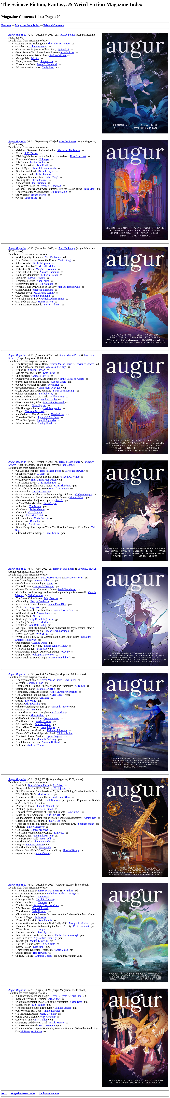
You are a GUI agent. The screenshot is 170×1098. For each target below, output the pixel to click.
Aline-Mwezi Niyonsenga (63, 691)
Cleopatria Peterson (43, 654)
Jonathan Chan (35, 682)
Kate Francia (45, 920)
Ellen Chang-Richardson (43, 479)
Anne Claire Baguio (58, 488)
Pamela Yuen (35, 524)
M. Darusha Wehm (44, 292)
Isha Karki (42, 165)
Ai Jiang (44, 697)
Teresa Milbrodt (39, 829)
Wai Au (35, 58)
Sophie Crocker (49, 399)
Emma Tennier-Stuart (55, 645)
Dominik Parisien (43, 835)
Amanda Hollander (52, 742)
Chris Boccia (41, 518)
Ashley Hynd (45, 423)
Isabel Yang (51, 177)
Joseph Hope (48, 727)
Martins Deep (45, 794)
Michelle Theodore (43, 289)
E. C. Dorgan (38, 929)
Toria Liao (76, 995)
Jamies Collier (37, 162)
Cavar (65, 651)
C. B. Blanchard (62, 485)
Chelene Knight (83, 494)
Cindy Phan (48, 67)
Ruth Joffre (40, 917)
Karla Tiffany (58, 712)
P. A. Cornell (73, 811)
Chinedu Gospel (43, 955)
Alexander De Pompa (58, 43)
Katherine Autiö (34, 515)
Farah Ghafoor (52, 800)
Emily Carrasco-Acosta (71, 378)
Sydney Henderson (51, 185)
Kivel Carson (43, 853)
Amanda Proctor (60, 706)
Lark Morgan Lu (52, 408)
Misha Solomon (47, 1025)
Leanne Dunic (39, 642)
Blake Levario (35, 595)
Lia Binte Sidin (59, 191)
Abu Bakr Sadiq (37, 625)
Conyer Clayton (36, 369)
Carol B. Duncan (41, 491)
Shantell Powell (40, 375)
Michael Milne (64, 733)
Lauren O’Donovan (43, 586)
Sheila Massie (39, 180)
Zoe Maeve (35, 506)
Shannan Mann (86, 823)
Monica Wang (77, 497)
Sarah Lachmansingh (64, 390)
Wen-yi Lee (42, 633)
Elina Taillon (37, 715)
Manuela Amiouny (47, 739)
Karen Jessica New (64, 610)
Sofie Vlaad (62, 949)
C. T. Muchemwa (47, 482)
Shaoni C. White (70, 476)
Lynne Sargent (54, 736)
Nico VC (37, 616)
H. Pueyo (44, 159)
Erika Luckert (52, 814)
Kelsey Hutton (45, 809)
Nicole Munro (56, 1022)
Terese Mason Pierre (70, 355)
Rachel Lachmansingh (52, 298)
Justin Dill (45, 838)
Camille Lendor (63, 1007)
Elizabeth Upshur (41, 263)
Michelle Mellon (47, 266)
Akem (50, 583)
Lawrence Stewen (84, 364)
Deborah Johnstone (57, 730)
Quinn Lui (63, 49)
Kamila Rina (67, 52)
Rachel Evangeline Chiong (60, 893)
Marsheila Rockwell (53, 402)
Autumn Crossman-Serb (46, 905)
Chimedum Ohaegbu (49, 387)
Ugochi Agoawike (46, 420)
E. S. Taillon (38, 1004)
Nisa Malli (89, 188)
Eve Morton (42, 622)
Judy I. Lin (54, 820)
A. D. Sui (80, 685)
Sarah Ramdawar (67, 589)
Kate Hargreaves (32, 607)
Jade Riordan (39, 183)
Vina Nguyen (39, 405)
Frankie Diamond (40, 295)
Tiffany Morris (38, 194)
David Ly (35, 521)
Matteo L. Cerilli (46, 688)
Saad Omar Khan (61, 797)
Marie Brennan (48, 1013)
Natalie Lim (57, 414)
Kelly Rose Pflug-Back (40, 619)
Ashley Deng (57, 396)
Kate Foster (49, 372)
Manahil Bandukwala (44, 168)
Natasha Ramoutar (49, 272)
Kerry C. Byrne (59, 995)
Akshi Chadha (32, 703)
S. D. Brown (31, 153)
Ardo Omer (54, 998)
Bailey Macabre (35, 826)
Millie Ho (42, 648)
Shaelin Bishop (71, 850)
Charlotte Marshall (34, 411)
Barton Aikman (52, 304)
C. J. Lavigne (35, 512)
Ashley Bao (90, 817)
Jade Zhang (31, 197)
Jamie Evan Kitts (57, 604)
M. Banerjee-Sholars (31, 1031)
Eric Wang (30, 700)
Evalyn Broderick (39, 601)
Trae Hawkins (40, 952)
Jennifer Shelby (43, 724)
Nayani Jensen (44, 613)
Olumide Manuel (45, 806)
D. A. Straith (48, 943)
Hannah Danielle (34, 844)
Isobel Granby (43, 174)
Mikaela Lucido (49, 275)
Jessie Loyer (50, 503)
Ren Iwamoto (46, 283)
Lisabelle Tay (46, 393)
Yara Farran (43, 280)
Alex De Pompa (66, 34)
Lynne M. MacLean (48, 417)
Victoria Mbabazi (44, 580)
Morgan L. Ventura (46, 269)
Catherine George (37, 46)
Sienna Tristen (45, 301)
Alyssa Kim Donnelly (45, 938)
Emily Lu (59, 832)
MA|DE (31, 709)
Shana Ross (76, 1001)
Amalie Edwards (51, 1010)
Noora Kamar (51, 718)
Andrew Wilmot (58, 55)
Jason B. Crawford (47, 64)
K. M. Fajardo (58, 788)
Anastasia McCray (56, 367)
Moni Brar (53, 384)
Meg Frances (51, 598)
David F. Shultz (36, 277)
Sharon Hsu (46, 61)
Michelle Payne (46, 171)
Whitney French (41, 841)
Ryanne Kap (45, 847)
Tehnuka (42, 902)
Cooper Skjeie (58, 381)
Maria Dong (64, 260)
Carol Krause (52, 533)
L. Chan (41, 473)
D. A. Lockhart (78, 156)
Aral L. (59, 500)
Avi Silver (70, 680)
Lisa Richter (57, 694)
